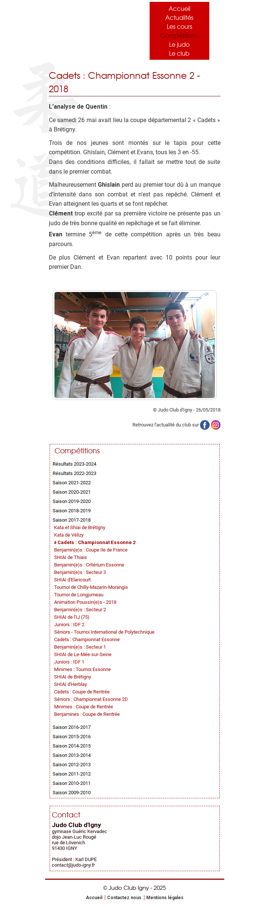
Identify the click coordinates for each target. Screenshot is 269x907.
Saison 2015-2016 (72, 736)
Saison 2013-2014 (72, 755)
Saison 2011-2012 (72, 774)
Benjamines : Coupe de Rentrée (87, 714)
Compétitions (179, 35)
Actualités (179, 17)
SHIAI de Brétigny (72, 677)
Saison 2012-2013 (72, 764)
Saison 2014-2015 (72, 746)
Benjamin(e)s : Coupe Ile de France (91, 550)
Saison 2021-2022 (72, 482)
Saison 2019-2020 (72, 501)
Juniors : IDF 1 (69, 662)
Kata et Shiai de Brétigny (79, 527)
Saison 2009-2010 (72, 792)
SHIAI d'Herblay (70, 684)
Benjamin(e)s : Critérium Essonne (89, 565)
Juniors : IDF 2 (69, 624)
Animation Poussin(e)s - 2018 (85, 602)
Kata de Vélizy (69, 535)
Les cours (179, 26)
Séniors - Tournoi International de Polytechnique (104, 632)
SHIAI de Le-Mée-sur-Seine (83, 654)
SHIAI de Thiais (70, 557)
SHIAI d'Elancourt (72, 580)
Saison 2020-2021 (72, 492)
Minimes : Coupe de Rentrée (83, 706)
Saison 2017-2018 (72, 520)
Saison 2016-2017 (72, 727)
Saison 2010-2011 (72, 783)
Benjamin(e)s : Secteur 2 (80, 609)
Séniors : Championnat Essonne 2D (91, 699)
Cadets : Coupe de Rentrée (82, 692)
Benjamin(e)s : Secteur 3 (80, 572)
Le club (179, 53)
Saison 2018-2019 (72, 510)
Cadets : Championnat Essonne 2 (96, 542)
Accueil (179, 8)
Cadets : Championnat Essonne (87, 639)
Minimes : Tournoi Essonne (82, 669)
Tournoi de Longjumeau (78, 594)
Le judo (179, 44)
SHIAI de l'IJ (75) (72, 617)
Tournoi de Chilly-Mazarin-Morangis (91, 587)
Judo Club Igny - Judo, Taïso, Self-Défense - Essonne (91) (86, 29)
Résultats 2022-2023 (74, 473)
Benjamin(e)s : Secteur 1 (80, 647)
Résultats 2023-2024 (74, 464)
